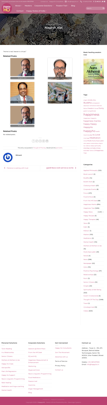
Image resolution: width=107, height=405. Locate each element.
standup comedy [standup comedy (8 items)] (89, 148)
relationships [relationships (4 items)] (94, 143)
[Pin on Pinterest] (43, 141)
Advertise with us (61, 357)
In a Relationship (8, 352)
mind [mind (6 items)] (85, 141)
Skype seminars (34, 370)
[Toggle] (103, 212)
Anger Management (35, 389)
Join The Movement (62, 352)
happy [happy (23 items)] (86, 124)
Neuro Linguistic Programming (13, 379)
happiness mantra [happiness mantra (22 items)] (92, 121)
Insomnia (31, 385)
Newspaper (87, 263)
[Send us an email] (99, 1)
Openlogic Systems (74, 402)
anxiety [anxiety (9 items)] (90, 100)
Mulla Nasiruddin (89, 252)
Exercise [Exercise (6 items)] (99, 105)
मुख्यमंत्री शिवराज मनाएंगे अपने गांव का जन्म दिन (61, 168)
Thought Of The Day (53, 24)
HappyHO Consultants (56, 1)
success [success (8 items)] (86, 150)
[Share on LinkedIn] (47, 141)
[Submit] (103, 8)
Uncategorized (88, 307)
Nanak (85, 256)
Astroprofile (6, 368)
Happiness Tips (88, 208)
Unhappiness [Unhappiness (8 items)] (98, 150)
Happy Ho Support (8, 375)
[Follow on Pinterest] (102, 1)
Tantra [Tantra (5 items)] (92, 150)
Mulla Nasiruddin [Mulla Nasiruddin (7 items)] (98, 141)
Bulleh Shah (87, 182)
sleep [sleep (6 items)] (92, 145)
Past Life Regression (9, 371)
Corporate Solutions (43, 6)
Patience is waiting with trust (15, 168)
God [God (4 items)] (88, 111)
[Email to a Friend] (40, 141)
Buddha (86, 178)
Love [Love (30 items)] (97, 134)
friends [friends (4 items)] (96, 108)
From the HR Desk (90, 201)
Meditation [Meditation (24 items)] (95, 138)
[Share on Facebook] (33, 141)
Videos (85, 311)
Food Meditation (34, 377)
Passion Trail (62, 6)
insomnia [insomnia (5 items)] (86, 135)
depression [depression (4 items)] (86, 105)
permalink (59, 148)
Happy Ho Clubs (7, 364)
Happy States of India (36, 11)
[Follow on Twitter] (97, 1)
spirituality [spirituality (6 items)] (97, 145)
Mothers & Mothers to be (92, 246)
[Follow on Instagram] (95, 1)
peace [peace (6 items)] (88, 143)
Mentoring (32, 366)
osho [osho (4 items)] (84, 143)
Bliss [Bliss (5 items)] (94, 100)
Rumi (85, 278)
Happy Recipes (88, 216)
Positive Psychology (90, 271)
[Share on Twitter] (36, 141)
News (85, 259)
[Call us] (100, 1)
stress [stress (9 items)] (98, 148)
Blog (73, 6)
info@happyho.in (93, 364)
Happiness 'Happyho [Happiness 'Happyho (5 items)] (89, 118)
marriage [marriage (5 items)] (86, 138)
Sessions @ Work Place (36, 349)
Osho (85, 267)
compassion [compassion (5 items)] (96, 103)
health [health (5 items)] (98, 131)
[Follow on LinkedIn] (104, 1)
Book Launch (88, 174)
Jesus (85, 223)
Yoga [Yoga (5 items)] (85, 153)
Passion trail (32, 381)
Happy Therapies (89, 219)
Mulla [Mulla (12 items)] (89, 141)
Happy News (88, 212)
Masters (28, 6)
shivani (54, 34)
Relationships (88, 275)
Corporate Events (89, 189)
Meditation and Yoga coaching (13, 386)
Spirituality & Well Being (92, 290)
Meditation (87, 238)
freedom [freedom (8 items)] (91, 108)
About (18, 6)
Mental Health (88, 242)
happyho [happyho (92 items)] (89, 130)
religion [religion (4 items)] (100, 143)
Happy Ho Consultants (63, 348)
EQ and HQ (32, 356)
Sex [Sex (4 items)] (84, 145)
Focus (85, 193)
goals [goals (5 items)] (85, 111)
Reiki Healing (6, 383)
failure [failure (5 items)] (85, 108)
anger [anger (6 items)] (85, 100)
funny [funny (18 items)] (101, 108)
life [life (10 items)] (93, 135)
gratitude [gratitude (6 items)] (93, 111)
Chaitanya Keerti (89, 186)
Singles (86, 286)
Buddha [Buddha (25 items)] (87, 103)
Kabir (85, 227)
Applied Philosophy (90, 170)
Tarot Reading (7, 349)
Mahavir (86, 231)
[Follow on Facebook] (93, 1)
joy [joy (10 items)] (91, 135)
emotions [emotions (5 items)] (93, 105)
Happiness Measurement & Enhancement (38, 361)
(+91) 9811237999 (93, 362)
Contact (20, 11)
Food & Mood (88, 197)
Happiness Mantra (90, 204)
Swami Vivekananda (90, 296)
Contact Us (44, 1)
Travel (85, 303)
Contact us (59, 370)
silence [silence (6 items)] (88, 145)
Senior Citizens (88, 282)
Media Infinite (51, 402)
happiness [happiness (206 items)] (91, 114)
